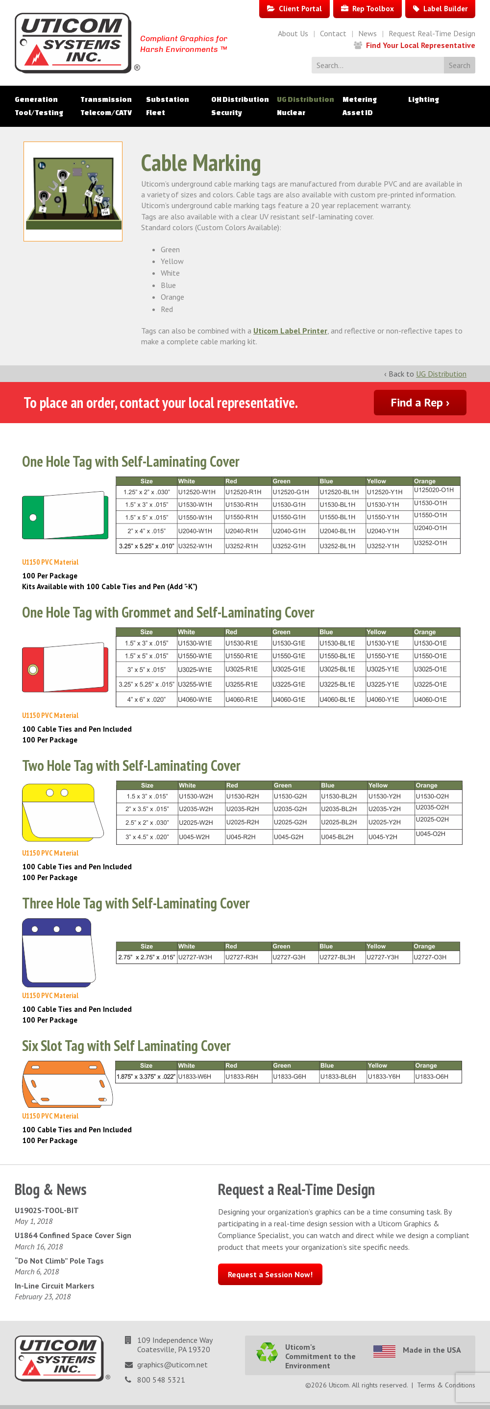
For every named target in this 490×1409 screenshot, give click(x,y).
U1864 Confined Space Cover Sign (73, 1235)
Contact (333, 33)
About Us (293, 33)
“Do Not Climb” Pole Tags (59, 1261)
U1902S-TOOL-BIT (47, 1210)
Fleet (155, 113)
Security (226, 113)
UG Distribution (305, 99)
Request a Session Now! (270, 1274)
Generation (36, 99)
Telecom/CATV (106, 113)
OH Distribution (240, 99)
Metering (360, 99)
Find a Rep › (420, 402)
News (367, 33)
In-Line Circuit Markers (55, 1285)
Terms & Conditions (446, 1385)
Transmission (106, 99)
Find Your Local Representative (420, 45)
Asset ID (358, 113)
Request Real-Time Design (432, 33)
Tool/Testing (39, 113)
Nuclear (291, 113)
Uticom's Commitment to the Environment (320, 1356)
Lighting (423, 99)
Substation (167, 99)
